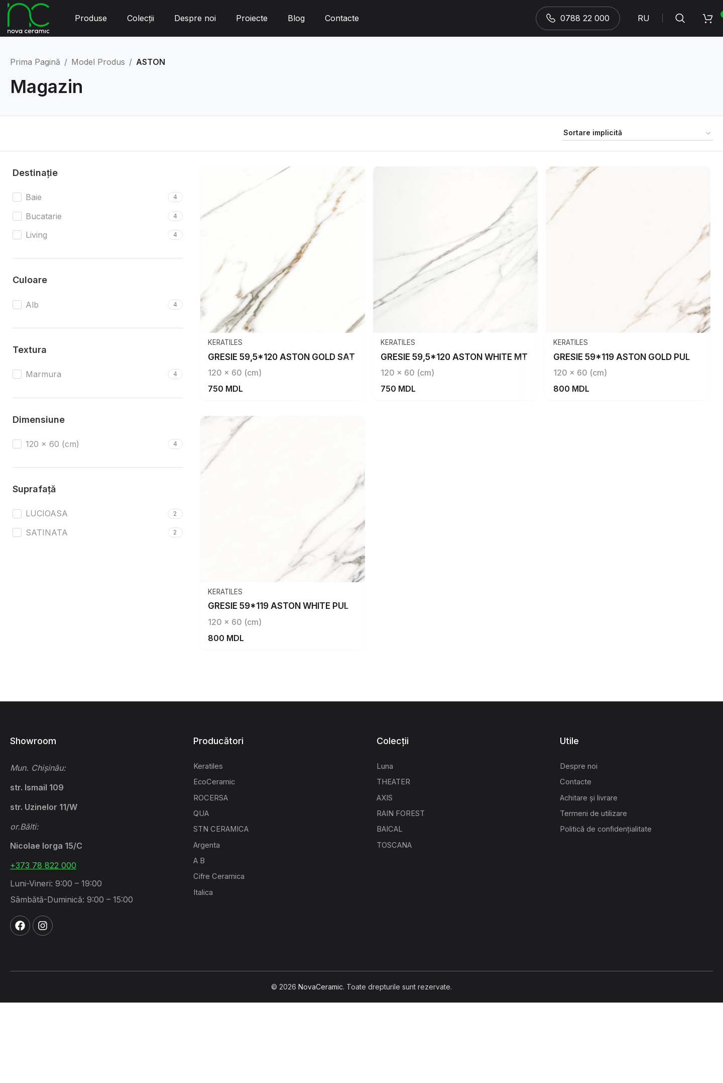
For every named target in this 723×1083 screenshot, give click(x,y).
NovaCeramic (320, 1066)
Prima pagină (35, 70)
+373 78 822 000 (43, 946)
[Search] (680, 23)
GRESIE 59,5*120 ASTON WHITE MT (459, 400)
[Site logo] (29, 22)
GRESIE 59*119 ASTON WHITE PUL (283, 686)
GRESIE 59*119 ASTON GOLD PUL (628, 400)
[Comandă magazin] (637, 142)
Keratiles (226, 386)
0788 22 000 (578, 22)
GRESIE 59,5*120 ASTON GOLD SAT (286, 400)
